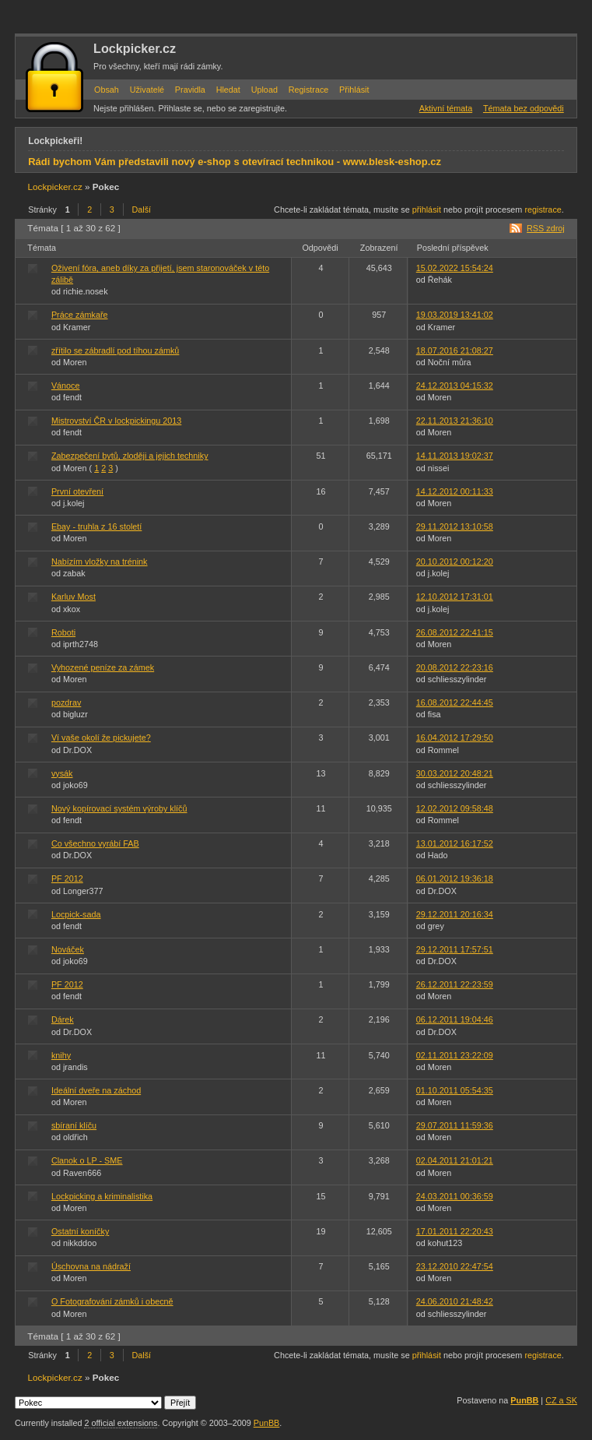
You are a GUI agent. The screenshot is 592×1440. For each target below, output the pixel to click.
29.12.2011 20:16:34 (454, 914)
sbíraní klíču (73, 1125)
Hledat (228, 89)
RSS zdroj (546, 228)
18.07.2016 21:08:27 (454, 350)
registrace (542, 209)
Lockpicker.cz (134, 48)
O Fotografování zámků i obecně (112, 1301)
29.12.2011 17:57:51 (454, 949)
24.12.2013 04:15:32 (454, 385)
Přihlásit (354, 89)
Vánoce (65, 385)
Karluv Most (73, 596)
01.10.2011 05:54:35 (454, 1090)
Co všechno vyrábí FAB (95, 843)
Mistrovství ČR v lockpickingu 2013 (116, 420)
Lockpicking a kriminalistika (101, 1196)
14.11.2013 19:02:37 (454, 455)
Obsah (106, 89)
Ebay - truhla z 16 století (96, 526)
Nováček (67, 949)
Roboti (63, 632)
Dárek (62, 1019)
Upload (264, 89)
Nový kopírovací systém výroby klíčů (119, 808)
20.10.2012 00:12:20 (454, 561)
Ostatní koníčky (80, 1231)
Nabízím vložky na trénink (99, 561)
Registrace (309, 89)
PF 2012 (67, 878)
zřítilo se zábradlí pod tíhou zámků (115, 350)
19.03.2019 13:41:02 (454, 314)
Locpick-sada (76, 914)
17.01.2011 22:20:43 (454, 1231)
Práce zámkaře (79, 314)
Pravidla (190, 89)
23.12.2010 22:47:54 (454, 1266)
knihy (61, 1055)
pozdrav (66, 702)
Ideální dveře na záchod (96, 1090)
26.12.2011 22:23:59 (454, 984)
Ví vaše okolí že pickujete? (101, 737)
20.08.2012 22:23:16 (454, 667)
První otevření (77, 491)
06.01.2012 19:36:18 (454, 878)
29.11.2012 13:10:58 (454, 526)
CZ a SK (561, 1400)
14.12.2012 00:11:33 (454, 491)
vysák (62, 773)
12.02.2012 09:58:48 (454, 808)
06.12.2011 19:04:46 (454, 1019)
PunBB (524, 1400)
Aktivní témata (445, 108)
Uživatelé (147, 89)
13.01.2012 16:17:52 (454, 843)
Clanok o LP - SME (87, 1160)
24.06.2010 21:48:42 (454, 1301)
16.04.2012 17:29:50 (454, 737)
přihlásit (426, 209)
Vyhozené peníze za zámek (102, 667)
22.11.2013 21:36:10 (454, 420)
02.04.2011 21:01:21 (454, 1160)
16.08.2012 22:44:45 (454, 702)
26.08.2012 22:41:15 (454, 632)
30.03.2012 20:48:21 (454, 773)
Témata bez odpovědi (523, 108)
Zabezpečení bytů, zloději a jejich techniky (129, 455)
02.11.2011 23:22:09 (454, 1055)
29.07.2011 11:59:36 (454, 1125)
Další (141, 209)
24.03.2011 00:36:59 (454, 1196)
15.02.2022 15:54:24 (454, 268)
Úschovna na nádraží (91, 1266)
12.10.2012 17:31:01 (454, 596)
